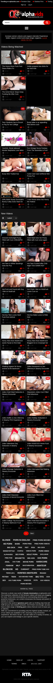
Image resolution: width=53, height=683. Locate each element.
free (20, 547)
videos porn (31, 551)
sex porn (19, 554)
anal (7, 562)
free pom (8, 558)
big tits (40, 577)
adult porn (32, 554)
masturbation (28, 565)
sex (4, 580)
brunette (20, 558)
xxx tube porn (14, 580)
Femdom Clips (25, 1)
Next (32, 533)
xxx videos (45, 580)
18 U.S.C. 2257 (36, 664)
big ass (31, 558)
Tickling (50, 1)
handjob (27, 580)
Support (41, 660)
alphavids (8, 554)
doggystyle (8, 551)
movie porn (28, 562)
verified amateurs (27, 573)
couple (20, 551)
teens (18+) (10, 573)
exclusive (44, 554)
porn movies (26, 584)
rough (43, 573)
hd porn (7, 544)
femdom (9, 565)
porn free (27, 544)
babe (17, 544)
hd (16, 569)
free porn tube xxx (40, 569)
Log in (30, 5)
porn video (44, 551)
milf (18, 565)
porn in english (21, 540)
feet (27, 547)
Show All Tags (26, 589)
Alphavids (24, 679)
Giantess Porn (38, 1)
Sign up (23, 5)
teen (13, 577)
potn (36, 580)
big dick (11, 547)
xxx (48, 577)
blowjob (8, 569)
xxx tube (16, 562)
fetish (5, 577)
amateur (41, 566)
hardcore (41, 562)
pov (33, 547)
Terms (14, 664)
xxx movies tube (26, 577)
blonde (6, 540)
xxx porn (42, 558)
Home (9, 660)
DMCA (24, 664)
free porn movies (42, 540)
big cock (41, 547)
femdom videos (29, 595)
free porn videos (42, 544)
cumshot (25, 569)
